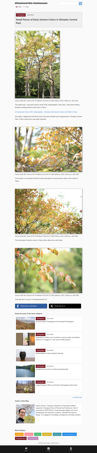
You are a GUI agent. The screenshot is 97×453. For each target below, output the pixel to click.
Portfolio (48, 450)
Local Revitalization (68, 434)
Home (26, 450)
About (71, 450)
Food (36, 434)
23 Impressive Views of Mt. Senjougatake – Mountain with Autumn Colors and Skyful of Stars (46, 112)
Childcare (28, 434)
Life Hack (56, 434)
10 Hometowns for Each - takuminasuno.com (31, 3)
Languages (46, 434)
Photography (19, 438)
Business (18, 434)
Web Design (32, 438)
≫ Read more (77, 397)
